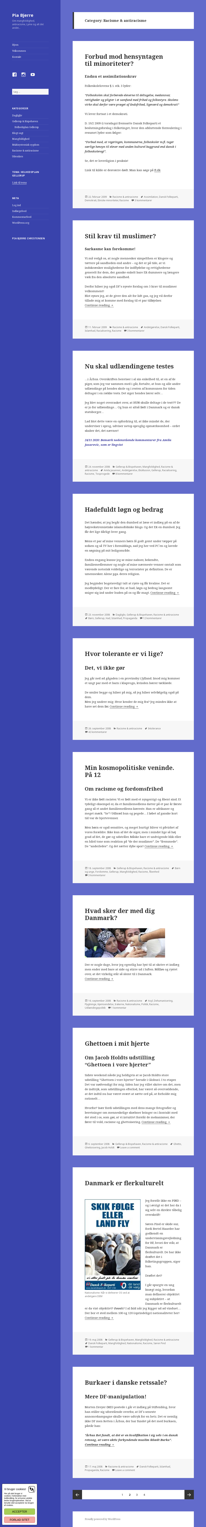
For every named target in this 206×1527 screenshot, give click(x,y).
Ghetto (177, 1144)
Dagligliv (17, 115)
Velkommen (19, 51)
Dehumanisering (163, 1000)
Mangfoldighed (20, 139)
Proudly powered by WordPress (102, 1519)
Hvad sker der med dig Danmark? (120, 914)
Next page (189, 1494)
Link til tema (19, 182)
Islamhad (90, 330)
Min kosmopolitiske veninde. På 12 (129, 771)
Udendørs (17, 156)
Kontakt (16, 57)
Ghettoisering (92, 1147)
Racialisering (104, 330)
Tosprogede (102, 473)
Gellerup (156, 470)
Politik (144, 1004)
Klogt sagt (17, 133)
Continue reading (99, 305)
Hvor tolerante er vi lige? (124, 654)
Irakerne (119, 1004)
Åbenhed (154, 871)
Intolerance (154, 728)
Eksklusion (144, 470)
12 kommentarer (152, 618)
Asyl (150, 1000)
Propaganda (130, 618)
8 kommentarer (124, 473)
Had (108, 618)
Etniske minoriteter (108, 200)
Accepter (19, 1511)
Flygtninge (90, 1004)
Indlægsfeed (19, 211)
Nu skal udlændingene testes (129, 366)
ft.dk (157, 170)
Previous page (77, 1494)
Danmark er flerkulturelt (124, 1183)
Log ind (16, 205)
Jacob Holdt (107, 1147)
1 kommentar (118, 1007)
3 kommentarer (143, 200)
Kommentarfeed (21, 217)
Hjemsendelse (106, 1004)
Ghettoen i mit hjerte (117, 1043)
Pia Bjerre (22, 15)
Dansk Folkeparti (168, 196)
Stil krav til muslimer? (120, 236)
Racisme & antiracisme (25, 150)
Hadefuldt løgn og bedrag (124, 509)
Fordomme (101, 871)
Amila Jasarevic (112, 470)
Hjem (15, 44)
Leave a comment (130, 1147)
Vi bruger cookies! (15, 1489)
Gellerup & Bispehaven (25, 121)
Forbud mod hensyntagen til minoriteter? (124, 60)
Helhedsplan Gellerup (26, 127)
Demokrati (91, 200)
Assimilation (151, 196)
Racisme (124, 200)
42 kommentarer (97, 732)
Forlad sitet (19, 1519)
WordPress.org (20, 222)
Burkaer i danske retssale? (126, 1382)
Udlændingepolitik (95, 1007)
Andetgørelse (151, 327)
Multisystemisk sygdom (25, 144)
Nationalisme (132, 1004)
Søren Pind (160, 1343)
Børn (91, 618)
